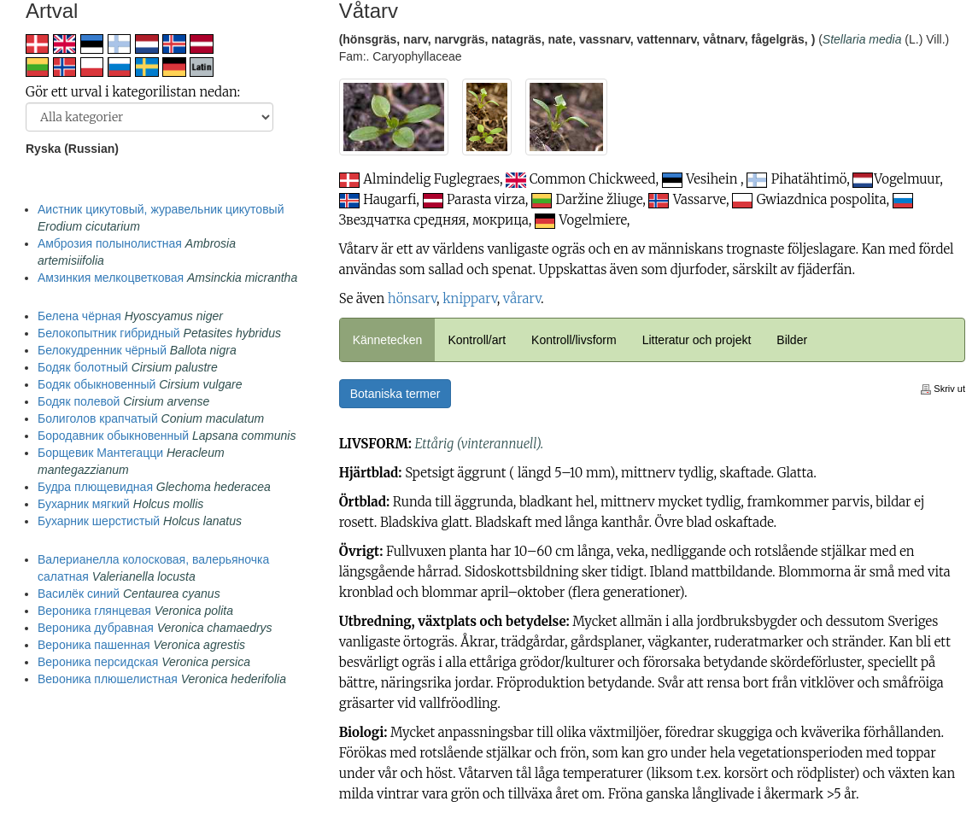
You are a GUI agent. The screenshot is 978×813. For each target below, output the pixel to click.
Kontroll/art (477, 340)
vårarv (522, 298)
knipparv (469, 298)
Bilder (791, 340)
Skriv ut (943, 388)
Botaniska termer (395, 394)
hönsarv (412, 298)
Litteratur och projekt (697, 340)
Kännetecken (388, 340)
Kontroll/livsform (574, 340)
